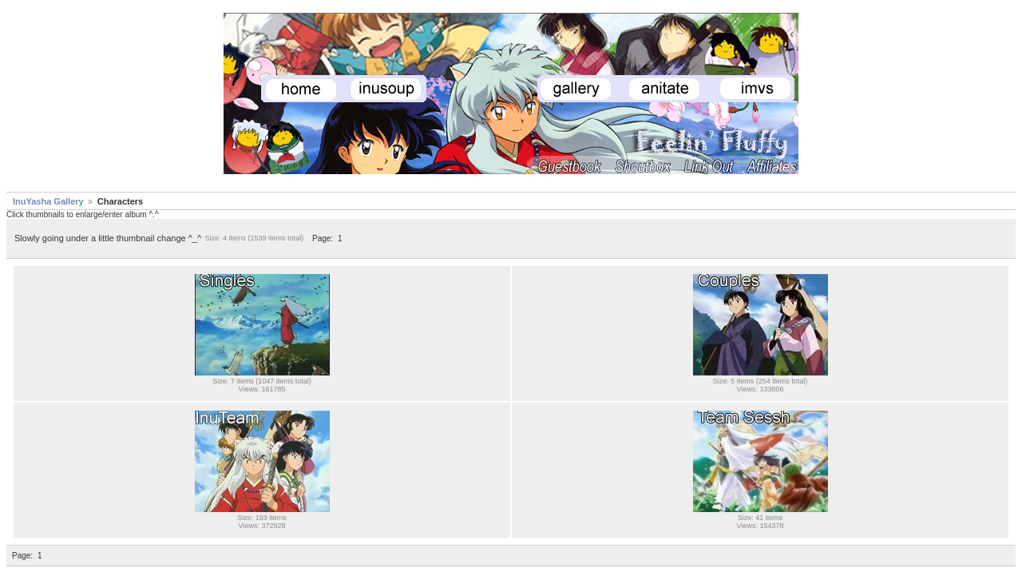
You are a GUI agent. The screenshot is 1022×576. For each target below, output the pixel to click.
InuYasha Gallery (48, 201)
